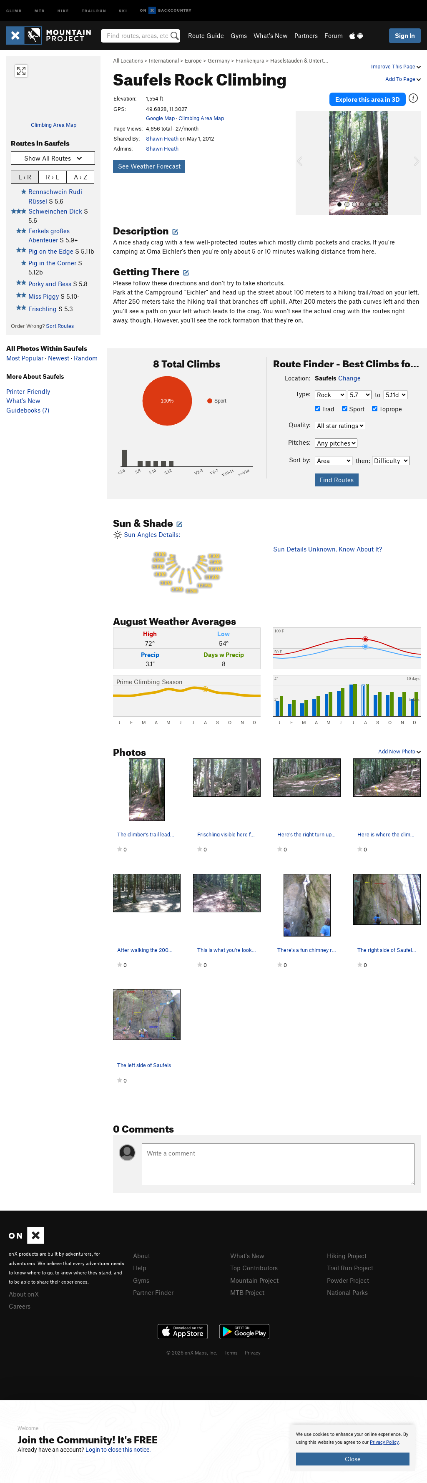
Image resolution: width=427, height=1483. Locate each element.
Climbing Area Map (53, 124)
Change (349, 378)
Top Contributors (254, 1268)
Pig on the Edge (50, 251)
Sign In (405, 35)
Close (353, 1459)
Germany (219, 60)
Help (139, 1268)
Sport (353, 409)
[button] (304, 163)
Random (86, 358)
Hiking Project (347, 1255)
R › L (52, 177)
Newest (58, 358)
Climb (14, 10)
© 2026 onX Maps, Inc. (191, 1352)
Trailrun (94, 10)
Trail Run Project (350, 1268)
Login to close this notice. (118, 1449)
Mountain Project (254, 1280)
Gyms (239, 35)
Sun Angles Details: (187, 564)
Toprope (387, 409)
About (141, 1255)
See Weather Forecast (149, 166)
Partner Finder (153, 1292)
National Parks (347, 1292)
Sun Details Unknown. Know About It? (327, 549)
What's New (271, 35)
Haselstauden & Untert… (299, 60)
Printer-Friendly (28, 391)
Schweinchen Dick (55, 211)
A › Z (80, 177)
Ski (123, 10)
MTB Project (247, 1292)
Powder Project (348, 1280)
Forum (333, 35)
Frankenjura (250, 60)
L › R (24, 177)
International (164, 60)
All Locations (128, 60)
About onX (24, 1294)
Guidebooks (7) (28, 410)
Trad (324, 409)
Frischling (42, 308)
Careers (19, 1306)
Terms (231, 1352)
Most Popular (24, 358)
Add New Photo (399, 751)
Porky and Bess (49, 283)
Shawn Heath (162, 138)
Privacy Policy (384, 1442)
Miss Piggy (43, 296)
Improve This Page (396, 66)
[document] (352, 1447)
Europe (193, 60)
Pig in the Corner (52, 263)
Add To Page (403, 79)
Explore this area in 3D (367, 99)
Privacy (253, 1352)
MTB (40, 10)
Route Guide (206, 35)
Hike (63, 10)
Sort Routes (60, 325)
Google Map (160, 118)
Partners (306, 35)
